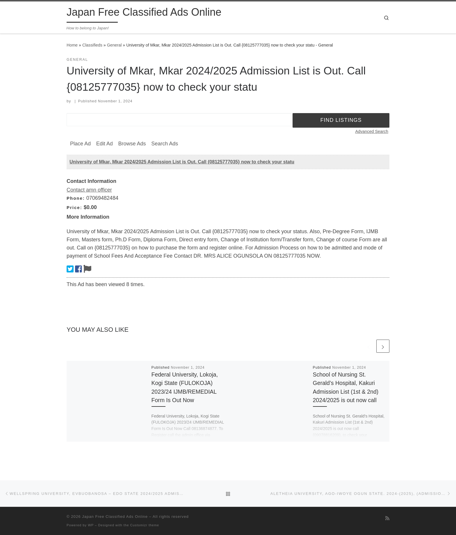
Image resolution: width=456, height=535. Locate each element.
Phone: (76, 198)
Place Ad (80, 144)
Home (72, 45)
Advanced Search (371, 131)
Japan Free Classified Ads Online (115, 516)
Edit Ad (104, 144)
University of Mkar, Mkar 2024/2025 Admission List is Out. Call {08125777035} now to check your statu (182, 161)
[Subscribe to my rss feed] (387, 518)
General (114, 45)
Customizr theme (144, 525)
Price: (74, 207)
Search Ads (164, 144)
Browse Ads (132, 144)
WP (91, 525)
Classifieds (92, 45)
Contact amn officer (89, 190)
